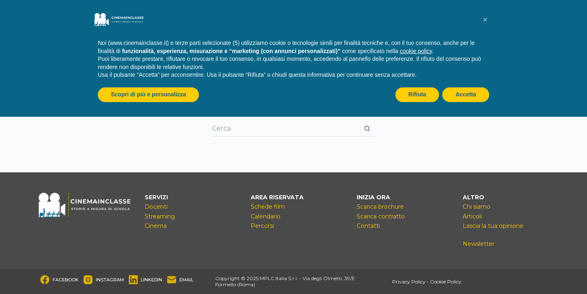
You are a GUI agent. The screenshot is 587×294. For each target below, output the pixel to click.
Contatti (368, 225)
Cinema (156, 225)
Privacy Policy (409, 281)
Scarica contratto (381, 216)
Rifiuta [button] (417, 94)
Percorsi (262, 225)
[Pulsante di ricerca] (367, 128)
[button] (485, 19)
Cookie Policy (445, 281)
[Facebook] (59, 279)
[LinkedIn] (146, 279)
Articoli (472, 216)
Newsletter (478, 243)
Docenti (156, 206)
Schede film (268, 206)
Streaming (160, 216)
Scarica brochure (380, 206)
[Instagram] (104, 279)
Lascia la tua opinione (493, 225)
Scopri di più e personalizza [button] (148, 94)
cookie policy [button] (416, 51)
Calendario (265, 216)
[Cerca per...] (285, 128)
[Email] (180, 279)
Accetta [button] (465, 94)
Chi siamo (476, 206)
